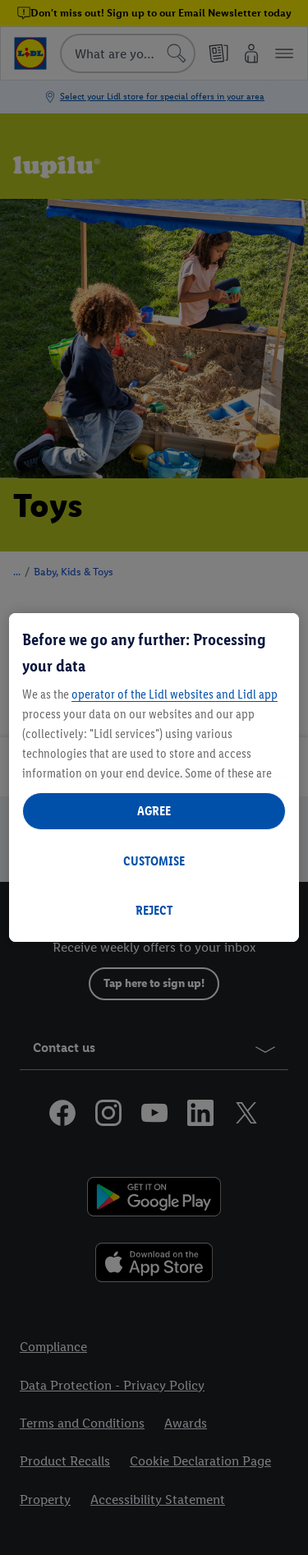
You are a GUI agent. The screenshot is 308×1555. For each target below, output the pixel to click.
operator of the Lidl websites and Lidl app (174, 694)
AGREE (154, 811)
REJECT (154, 910)
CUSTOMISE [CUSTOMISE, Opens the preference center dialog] (154, 861)
